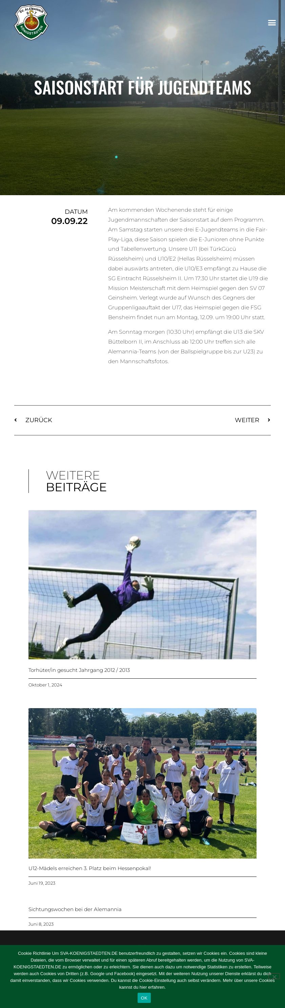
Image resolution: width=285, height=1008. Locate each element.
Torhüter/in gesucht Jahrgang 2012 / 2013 (79, 670)
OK (144, 998)
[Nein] (274, 976)
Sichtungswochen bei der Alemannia (75, 909)
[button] (271, 22)
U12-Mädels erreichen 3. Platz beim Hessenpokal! (89, 868)
